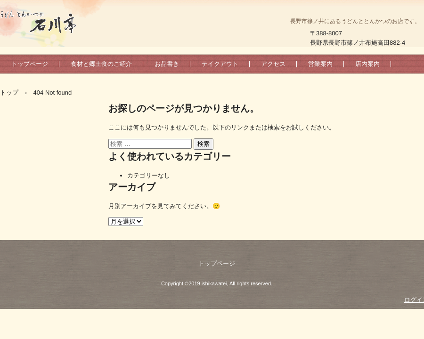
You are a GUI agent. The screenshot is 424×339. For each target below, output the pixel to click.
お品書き (167, 63)
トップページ (29, 63)
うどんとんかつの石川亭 (52, 21)
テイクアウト (220, 63)
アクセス (273, 63)
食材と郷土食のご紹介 (101, 63)
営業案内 (320, 63)
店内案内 (367, 63)
